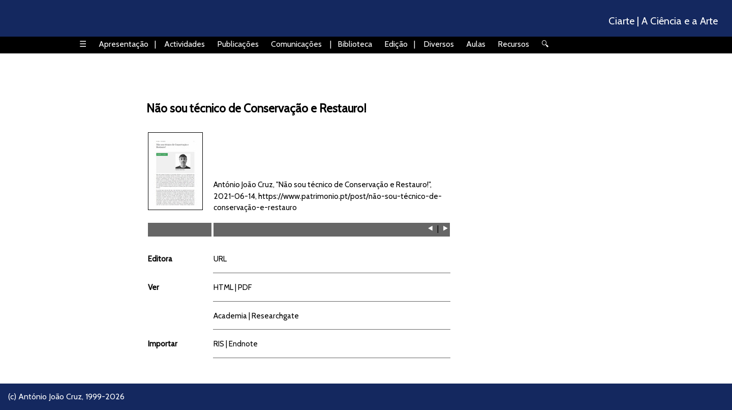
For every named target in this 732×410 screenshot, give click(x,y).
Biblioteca (355, 44)
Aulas (475, 44)
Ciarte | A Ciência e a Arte (663, 21)
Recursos (513, 44)
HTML (223, 287)
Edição (396, 44)
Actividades (184, 44)
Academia (230, 315)
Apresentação (123, 44)
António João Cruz (50, 396)
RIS (219, 343)
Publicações (238, 44)
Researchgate (275, 315)
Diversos (438, 44)
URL (220, 258)
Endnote (243, 343)
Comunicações (296, 44)
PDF (245, 287)
